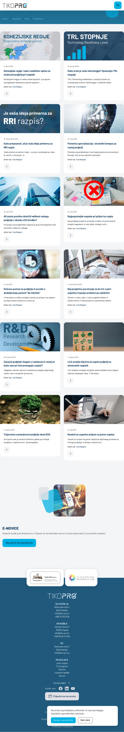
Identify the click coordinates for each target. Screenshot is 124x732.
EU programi (62, 666)
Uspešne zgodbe (62, 672)
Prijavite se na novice (19, 542)
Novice (62, 676)
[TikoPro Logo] (14, 5)
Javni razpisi (62, 663)
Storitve (62, 669)
